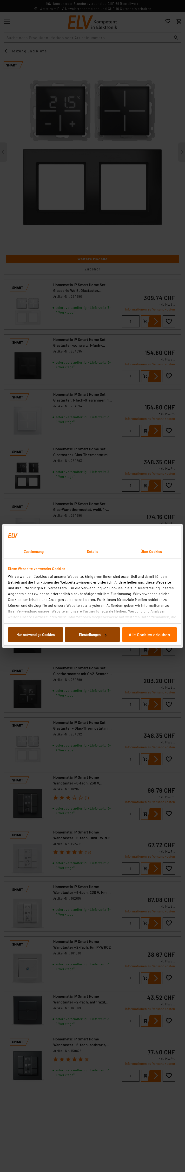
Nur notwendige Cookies (35, 634)
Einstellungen (92, 634)
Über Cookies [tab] (151, 551)
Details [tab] (92, 551)
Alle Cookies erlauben (149, 634)
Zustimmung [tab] (34, 551)
